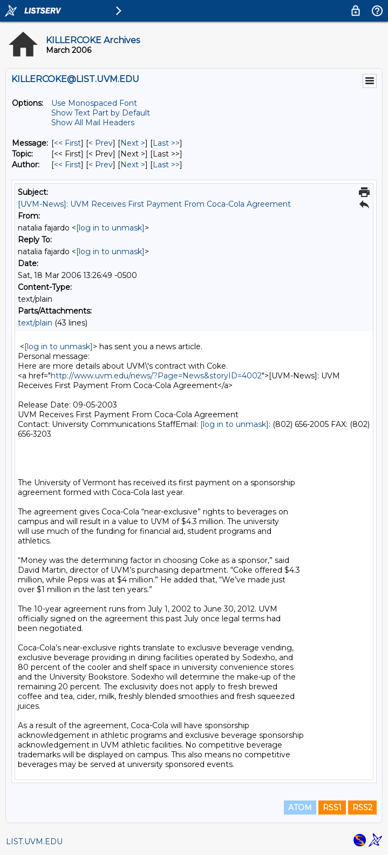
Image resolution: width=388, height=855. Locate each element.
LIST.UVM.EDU (34, 841)
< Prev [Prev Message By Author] (101, 164)
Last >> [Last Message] (166, 143)
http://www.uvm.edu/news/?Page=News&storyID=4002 (156, 376)
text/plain (35, 323)
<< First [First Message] (67, 143)
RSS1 (332, 807)
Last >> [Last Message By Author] (166, 164)
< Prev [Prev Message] (101, 143)
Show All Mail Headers (92, 122)
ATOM (300, 807)
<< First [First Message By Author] (67, 164)
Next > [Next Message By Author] (132, 164)
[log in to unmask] (110, 228)
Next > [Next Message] (132, 143)
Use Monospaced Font (94, 103)
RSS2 (362, 807)
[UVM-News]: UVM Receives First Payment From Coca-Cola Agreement (154, 204)
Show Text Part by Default (100, 113)
